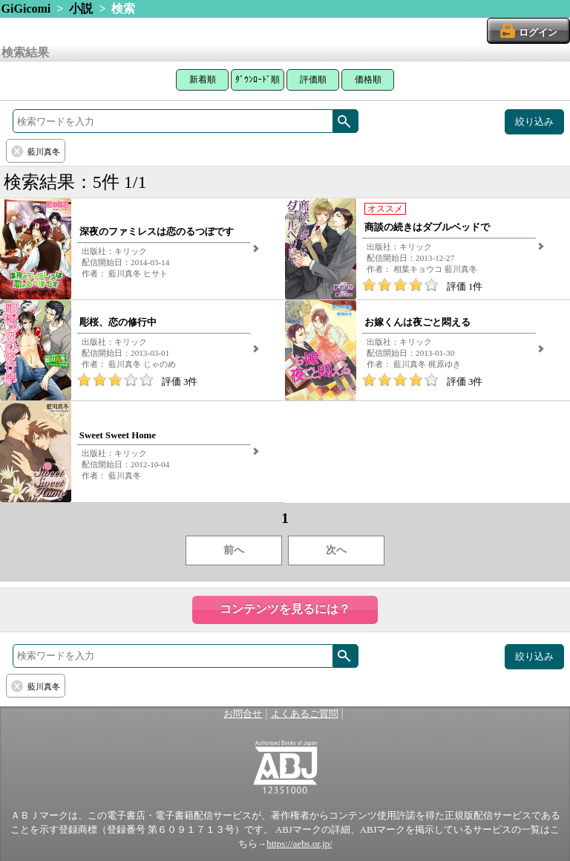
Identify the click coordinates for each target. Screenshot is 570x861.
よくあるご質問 (304, 714)
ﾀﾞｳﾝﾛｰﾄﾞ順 (257, 79)
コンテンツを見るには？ (285, 608)
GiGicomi (26, 8)
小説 (81, 8)
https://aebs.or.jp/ (299, 844)
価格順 (368, 79)
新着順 (202, 79)
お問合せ (242, 714)
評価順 (313, 79)
